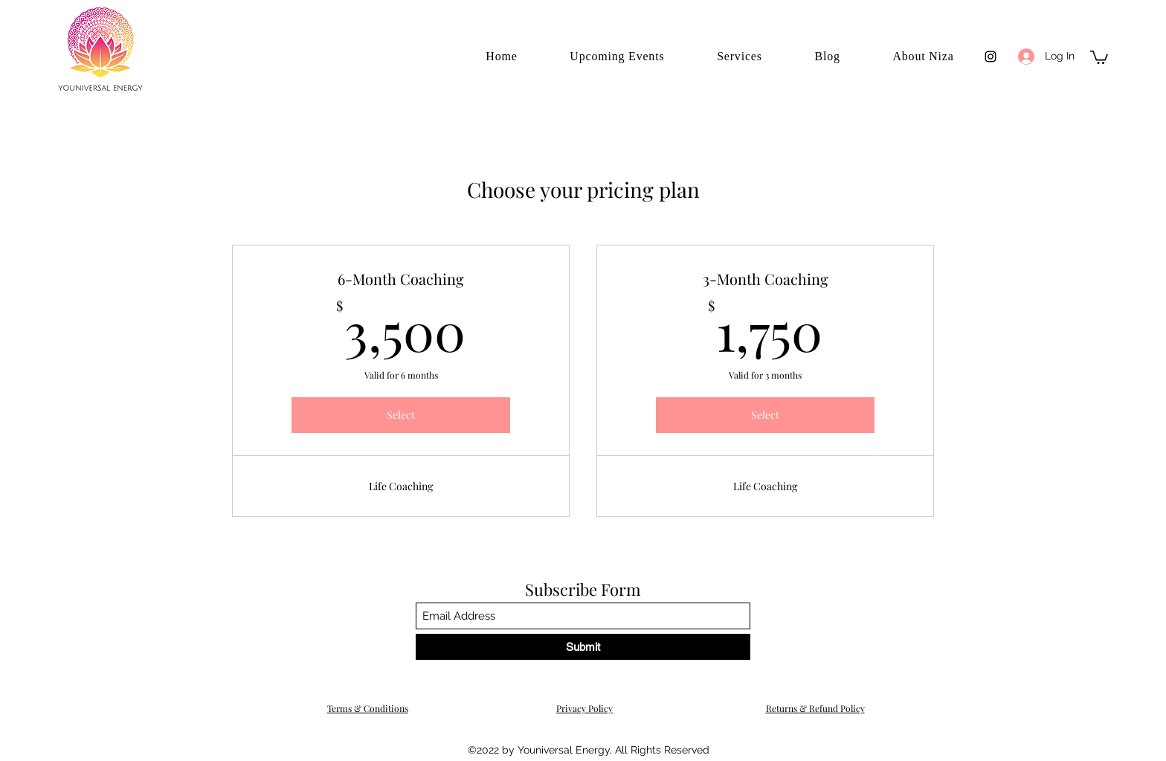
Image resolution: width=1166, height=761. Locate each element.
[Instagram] (990, 56)
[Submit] (583, 647)
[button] (1099, 56)
